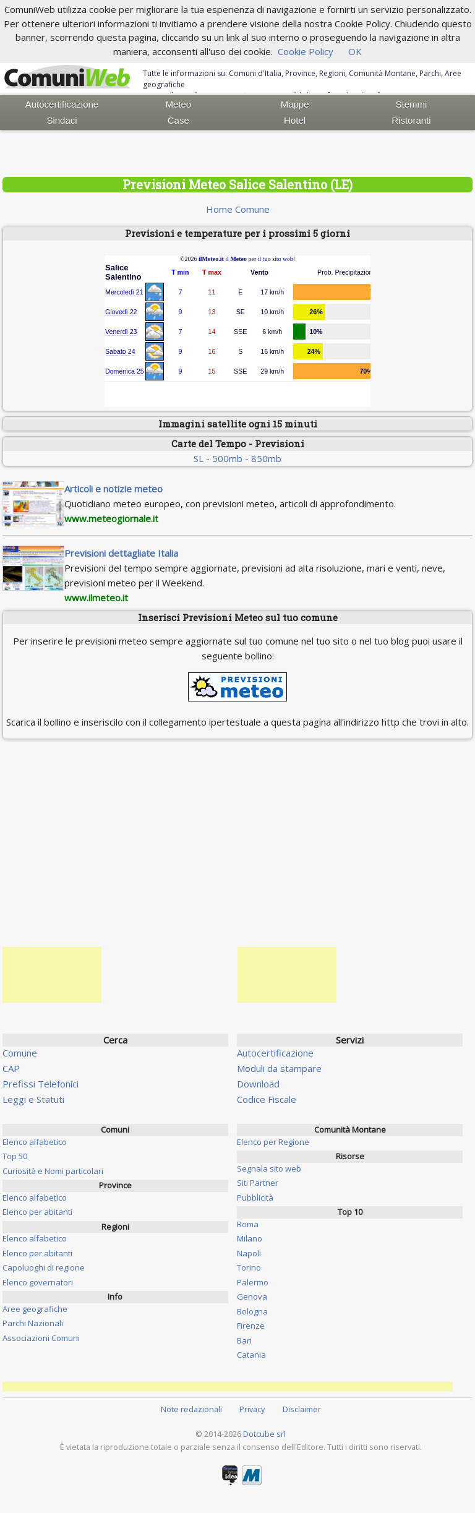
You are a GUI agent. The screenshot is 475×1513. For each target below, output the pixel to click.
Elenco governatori (37, 1282)
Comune (19, 1053)
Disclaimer (302, 1409)
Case (178, 120)
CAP (11, 1068)
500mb (227, 458)
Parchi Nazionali (32, 1323)
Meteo (178, 104)
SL (198, 458)
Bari (244, 1340)
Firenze (251, 1325)
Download (258, 1084)
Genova (252, 1296)
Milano (249, 1238)
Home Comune (238, 209)
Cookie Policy (305, 51)
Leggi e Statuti (33, 1099)
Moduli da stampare (279, 1068)
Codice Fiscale (266, 1099)
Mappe (295, 104)
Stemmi (411, 104)
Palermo (252, 1282)
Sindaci (61, 120)
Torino (249, 1267)
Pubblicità (255, 1197)
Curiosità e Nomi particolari (52, 1171)
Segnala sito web (269, 1168)
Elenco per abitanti (37, 1211)
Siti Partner (257, 1182)
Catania (251, 1354)
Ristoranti (411, 120)
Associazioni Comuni (41, 1338)
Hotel (295, 120)
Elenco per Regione (273, 1141)
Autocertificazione (61, 104)
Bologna (252, 1311)
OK (355, 51)
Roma (248, 1224)
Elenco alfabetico (34, 1141)
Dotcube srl (264, 1433)
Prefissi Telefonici (40, 1084)
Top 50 (14, 1156)
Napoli (249, 1253)
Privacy (252, 1409)
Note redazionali (191, 1409)
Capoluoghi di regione (43, 1267)
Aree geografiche (34, 1308)
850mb (266, 458)
